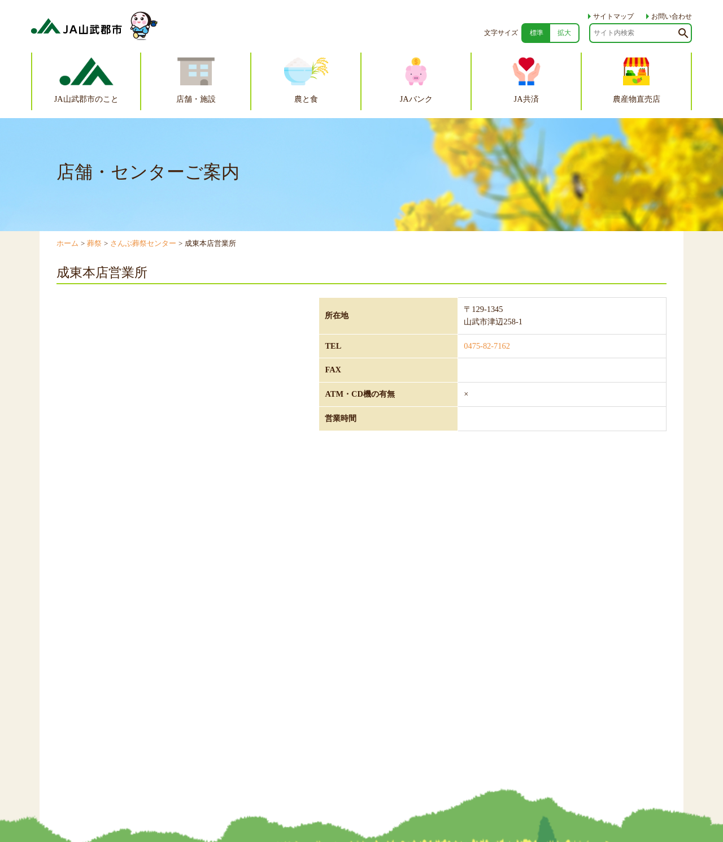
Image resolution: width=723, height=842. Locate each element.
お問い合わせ (666, 16)
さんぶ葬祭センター (143, 243)
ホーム (67, 243)
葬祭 (94, 243)
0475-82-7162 (487, 345)
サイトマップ (608, 16)
